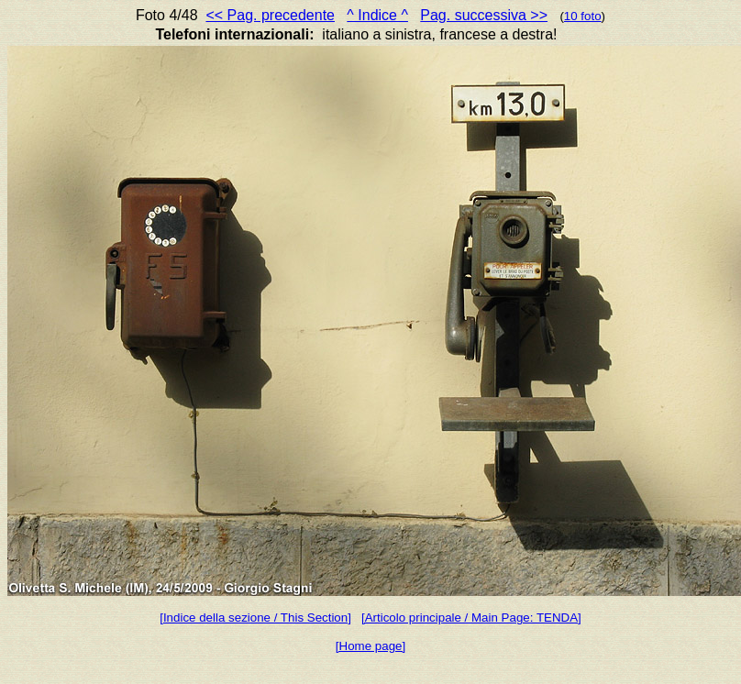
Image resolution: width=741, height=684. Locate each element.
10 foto (583, 16)
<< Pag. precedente (270, 15)
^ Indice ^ (377, 15)
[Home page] (370, 646)
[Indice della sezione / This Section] (255, 617)
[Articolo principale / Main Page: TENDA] (471, 617)
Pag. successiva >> (483, 15)
